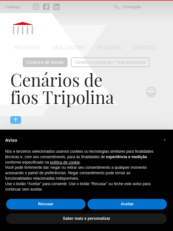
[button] (165, 140)
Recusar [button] (45, 204)
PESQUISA (109, 48)
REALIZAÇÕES (69, 48)
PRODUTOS (27, 48)
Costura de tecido (45, 62)
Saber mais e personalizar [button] (86, 218)
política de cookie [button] (65, 162)
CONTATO (144, 48)
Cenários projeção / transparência (110, 62)
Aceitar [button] (127, 204)
